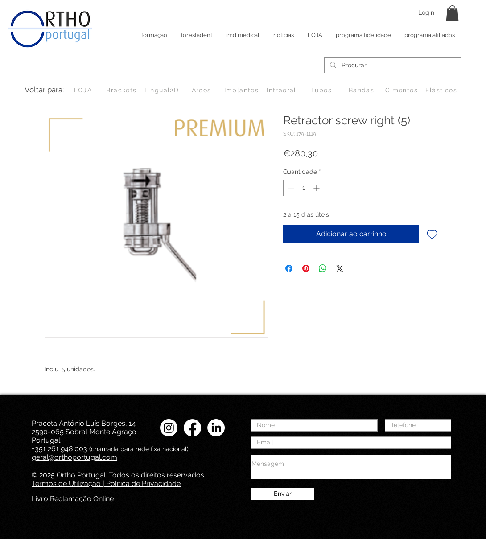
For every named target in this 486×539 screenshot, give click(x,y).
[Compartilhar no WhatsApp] (322, 268)
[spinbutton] (304, 188)
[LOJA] (83, 90)
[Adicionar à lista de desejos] (432, 234)
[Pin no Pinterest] (306, 268)
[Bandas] (362, 90)
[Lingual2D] (162, 90)
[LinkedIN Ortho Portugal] (216, 427)
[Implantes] (242, 90)
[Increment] (317, 188)
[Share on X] (339, 268)
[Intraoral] (282, 90)
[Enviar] (282, 494)
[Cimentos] (402, 90)
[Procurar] (392, 66)
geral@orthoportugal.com (74, 457)
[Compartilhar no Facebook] (289, 268)
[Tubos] (322, 90)
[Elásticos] (442, 90)
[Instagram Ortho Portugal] (168, 427)
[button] (452, 13)
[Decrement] (290, 188)
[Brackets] (122, 90)
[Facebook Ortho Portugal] (192, 427)
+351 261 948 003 (59, 448)
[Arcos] (202, 90)
